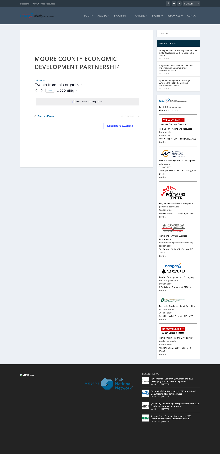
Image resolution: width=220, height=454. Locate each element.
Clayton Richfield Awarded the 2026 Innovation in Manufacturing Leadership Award (176, 68)
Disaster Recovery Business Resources (37, 3)
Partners (139, 16)
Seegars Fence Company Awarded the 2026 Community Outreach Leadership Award (171, 417)
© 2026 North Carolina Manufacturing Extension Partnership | (116, 451)
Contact (192, 16)
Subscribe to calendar (119, 126)
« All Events (40, 80)
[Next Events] (41, 90)
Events (156, 16)
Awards (102, 16)
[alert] (87, 102)
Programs (120, 16)
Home (150, 451)
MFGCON (165, 384)
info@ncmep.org (42, 433)
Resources (173, 16)
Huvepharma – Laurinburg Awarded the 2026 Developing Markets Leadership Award (178, 53)
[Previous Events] (36, 90)
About (86, 16)
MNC (175, 451)
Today (50, 91)
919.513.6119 (39, 430)
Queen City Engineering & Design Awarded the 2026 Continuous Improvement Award (174, 83)
